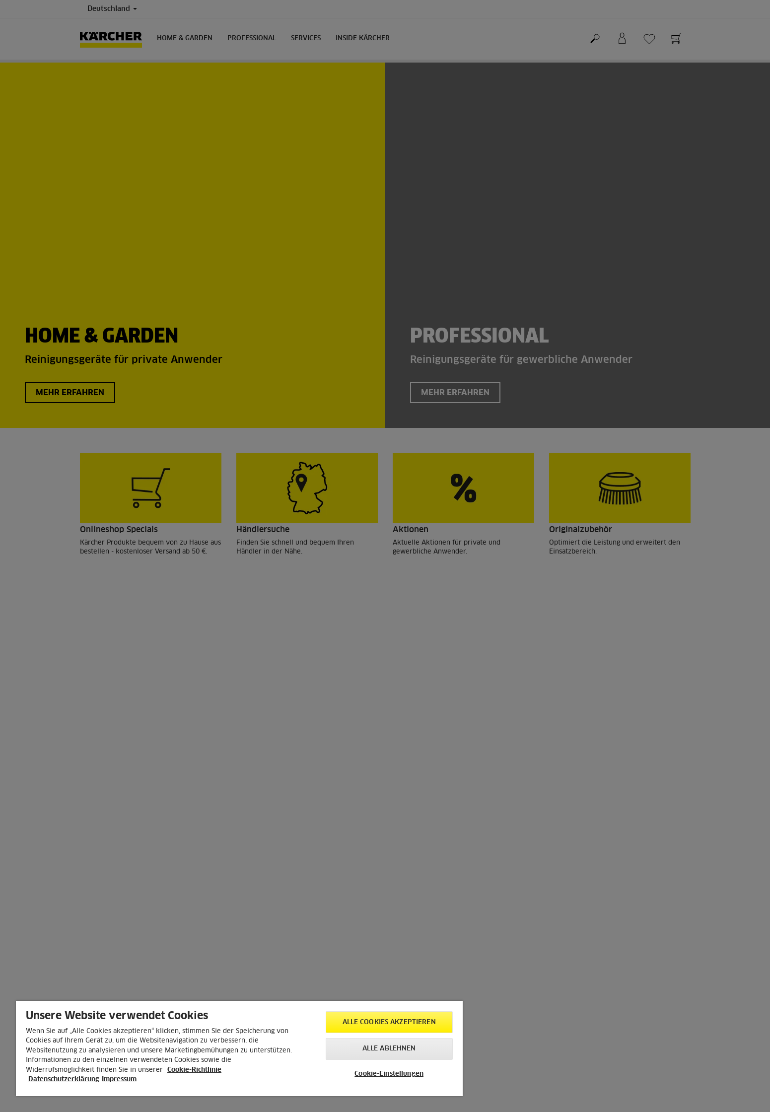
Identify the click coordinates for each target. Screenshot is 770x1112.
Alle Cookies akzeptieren (389, 1022)
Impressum (119, 1079)
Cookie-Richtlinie (194, 1070)
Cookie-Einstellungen (388, 1074)
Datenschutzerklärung (63, 1079)
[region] (239, 1048)
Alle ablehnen (389, 1048)
